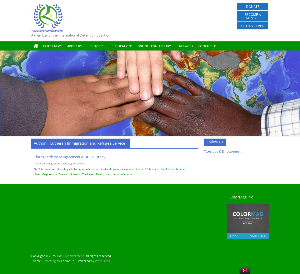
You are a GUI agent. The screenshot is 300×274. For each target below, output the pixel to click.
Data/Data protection (50, 169)
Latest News (52, 46)
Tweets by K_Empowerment (223, 151)
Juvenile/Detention (146, 169)
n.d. (161, 169)
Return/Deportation (45, 174)
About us (74, 46)
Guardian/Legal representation (116, 169)
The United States (92, 174)
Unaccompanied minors (118, 174)
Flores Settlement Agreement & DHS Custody (69, 157)
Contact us (207, 46)
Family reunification (85, 169)
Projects (97, 46)
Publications (122, 46)
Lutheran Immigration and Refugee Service (59, 163)
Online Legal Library (154, 46)
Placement (171, 169)
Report (182, 169)
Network (186, 46)
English (68, 169)
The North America (70, 174)
